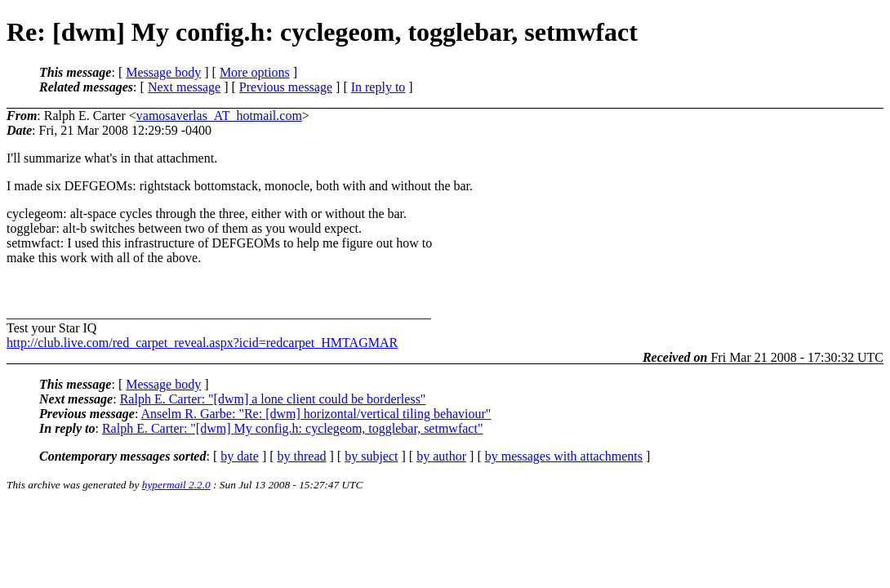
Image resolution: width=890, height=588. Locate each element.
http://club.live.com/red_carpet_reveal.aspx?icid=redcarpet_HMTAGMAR (202, 343)
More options (255, 72)
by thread (302, 456)
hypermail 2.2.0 (176, 485)
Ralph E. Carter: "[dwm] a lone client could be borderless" (273, 399)
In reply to (378, 87)
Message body (163, 72)
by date (239, 456)
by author (441, 456)
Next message (184, 87)
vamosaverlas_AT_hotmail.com (219, 115)
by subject (371, 456)
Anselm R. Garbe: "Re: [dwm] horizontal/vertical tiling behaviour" (315, 414)
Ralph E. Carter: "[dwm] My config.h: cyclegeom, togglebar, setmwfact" (292, 428)
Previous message (285, 87)
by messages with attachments (564, 456)
